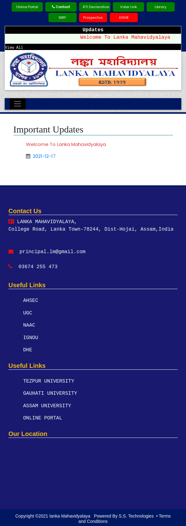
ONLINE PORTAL (42, 416)
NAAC (29, 325)
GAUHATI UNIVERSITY (50, 392)
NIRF (62, 17)
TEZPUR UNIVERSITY (48, 380)
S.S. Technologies (136, 513)
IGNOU (30, 337)
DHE (27, 349)
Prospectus (93, 17)
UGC (27, 312)
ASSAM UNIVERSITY (47, 404)
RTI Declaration (96, 6)
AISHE (124, 17)
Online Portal (27, 6)
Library (160, 6)
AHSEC (30, 300)
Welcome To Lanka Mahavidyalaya (128, 37)
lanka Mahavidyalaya (70, 513)
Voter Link (128, 6)
